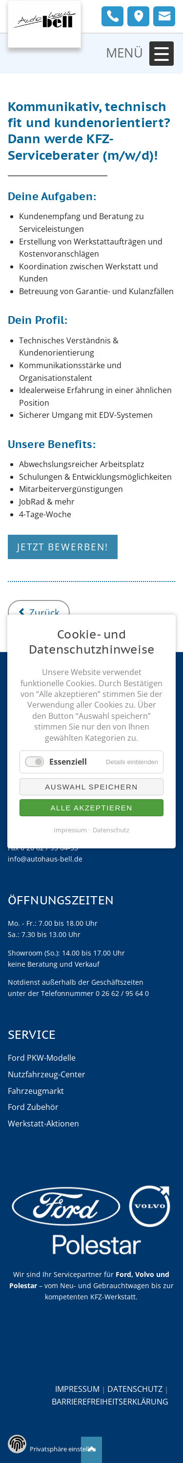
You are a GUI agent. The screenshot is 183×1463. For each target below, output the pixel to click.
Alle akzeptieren (91, 808)
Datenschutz (135, 1388)
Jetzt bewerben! (62, 546)
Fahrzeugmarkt (36, 1091)
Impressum (77, 1388)
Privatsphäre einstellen (63, 1448)
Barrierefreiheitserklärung (110, 1401)
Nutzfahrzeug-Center (46, 1074)
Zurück (44, 612)
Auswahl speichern (91, 787)
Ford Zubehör (33, 1107)
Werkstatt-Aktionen (43, 1123)
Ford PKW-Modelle (42, 1057)
